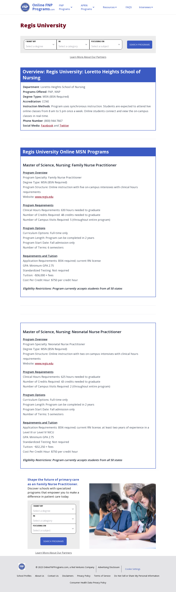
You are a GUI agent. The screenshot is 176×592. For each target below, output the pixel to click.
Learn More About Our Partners (88, 57)
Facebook (47, 125)
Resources (110, 7)
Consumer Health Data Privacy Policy (88, 582)
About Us (39, 575)
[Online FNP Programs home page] (26, 7)
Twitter (64, 125)
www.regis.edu (44, 197)
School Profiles (24, 575)
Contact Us (53, 575)
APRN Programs (87, 7)
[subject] (105, 44)
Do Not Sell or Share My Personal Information (136, 575)
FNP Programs (65, 7)
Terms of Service (102, 575)
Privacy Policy (83, 575)
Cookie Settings (132, 569)
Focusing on (97, 41)
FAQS (129, 7)
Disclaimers (67, 575)
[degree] (40, 44)
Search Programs (139, 44)
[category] (73, 44)
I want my (31, 41)
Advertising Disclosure (109, 567)
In (59, 41)
